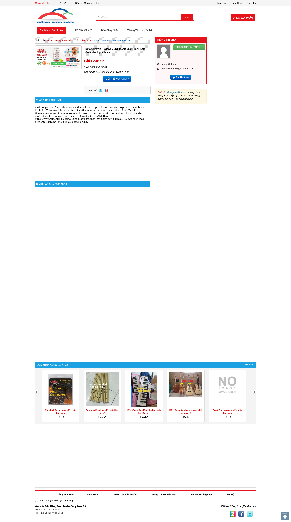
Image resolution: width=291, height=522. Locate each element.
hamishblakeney (169, 64)
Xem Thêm (249, 365)
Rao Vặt (63, 3)
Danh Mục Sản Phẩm (51, 30)
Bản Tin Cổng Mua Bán (87, 3)
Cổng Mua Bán (43, 3)
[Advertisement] (92, 149)
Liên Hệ (229, 494)
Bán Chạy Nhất (109, 30)
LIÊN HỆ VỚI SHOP (117, 78)
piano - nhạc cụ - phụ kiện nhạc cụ (112, 40)
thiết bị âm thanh (82, 40)
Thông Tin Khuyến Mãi (140, 30)
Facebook (241, 514)
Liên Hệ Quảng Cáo (201, 494)
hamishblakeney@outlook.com (177, 68)
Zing (106, 90)
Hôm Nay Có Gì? (82, 29)
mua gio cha (51, 500)
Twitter (100, 90)
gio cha (39, 500)
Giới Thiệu (93, 494)
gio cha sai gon (68, 500)
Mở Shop (222, 3)
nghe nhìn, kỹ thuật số (59, 40)
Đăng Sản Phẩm (243, 17)
